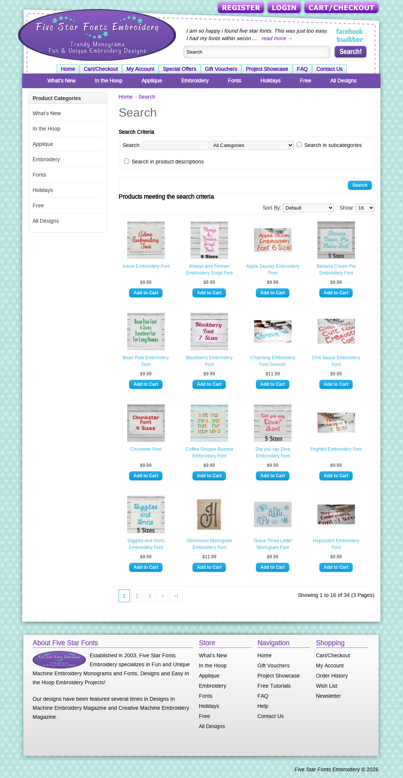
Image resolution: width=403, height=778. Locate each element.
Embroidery (195, 81)
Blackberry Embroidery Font (209, 361)
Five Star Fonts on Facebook (350, 31)
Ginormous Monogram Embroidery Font (209, 544)
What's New (61, 81)
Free (305, 81)
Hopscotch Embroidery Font (336, 544)
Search (146, 97)
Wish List (326, 686)
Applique (151, 81)
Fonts (234, 81)
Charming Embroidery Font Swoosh (272, 361)
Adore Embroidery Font (146, 266)
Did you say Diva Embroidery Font (273, 453)
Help (262, 706)
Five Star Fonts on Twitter (350, 39)
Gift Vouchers (221, 69)
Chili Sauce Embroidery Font (336, 361)
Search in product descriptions (168, 162)
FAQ (302, 69)
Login (284, 8)
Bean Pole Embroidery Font (146, 361)
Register (241, 8)
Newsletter (328, 696)
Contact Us (329, 69)
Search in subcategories (333, 145)
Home (68, 69)
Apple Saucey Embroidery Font (272, 270)
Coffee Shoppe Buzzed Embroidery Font (209, 453)
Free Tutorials (274, 686)
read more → (277, 38)
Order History (332, 676)
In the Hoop (108, 81)
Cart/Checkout (342, 8)
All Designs (343, 81)
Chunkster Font (145, 449)
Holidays (270, 81)
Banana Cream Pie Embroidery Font (336, 270)
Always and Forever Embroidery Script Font (209, 270)
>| (176, 596)
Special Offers (179, 69)
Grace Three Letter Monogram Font (273, 544)
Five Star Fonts (96, 34)
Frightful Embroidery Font (336, 449)
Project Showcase (267, 69)
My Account (140, 69)
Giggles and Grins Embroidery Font (146, 544)
